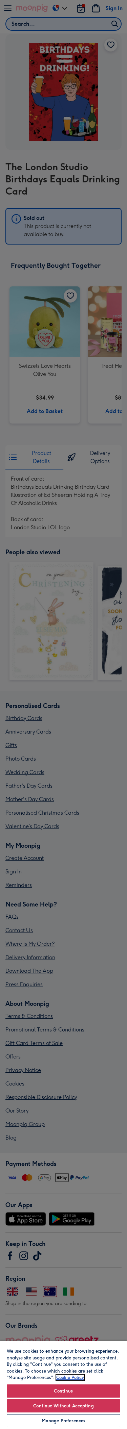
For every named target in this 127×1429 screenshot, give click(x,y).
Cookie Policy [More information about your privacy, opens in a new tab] (70, 1377)
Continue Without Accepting (63, 1405)
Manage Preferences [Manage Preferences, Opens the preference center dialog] (63, 1420)
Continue (63, 1391)
